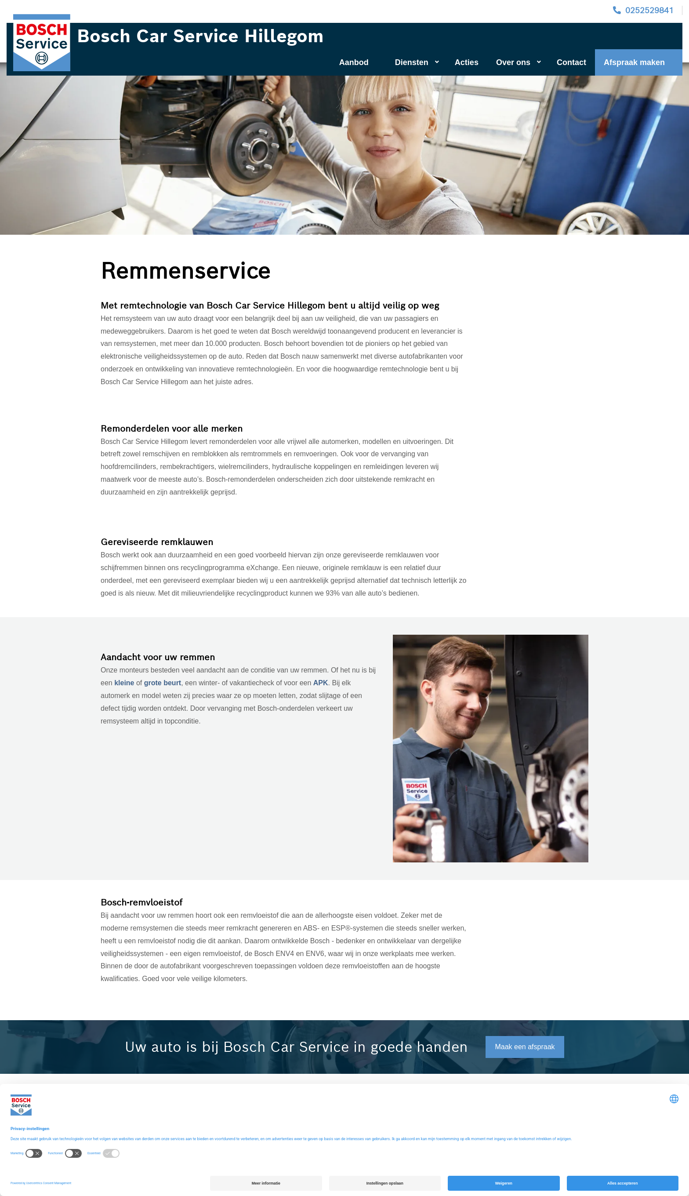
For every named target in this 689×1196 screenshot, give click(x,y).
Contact (571, 62)
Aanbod (354, 62)
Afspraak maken (634, 62)
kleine (125, 683)
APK (320, 683)
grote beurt (162, 683)
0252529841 (649, 10)
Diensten (417, 62)
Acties (467, 62)
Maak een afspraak (525, 1047)
